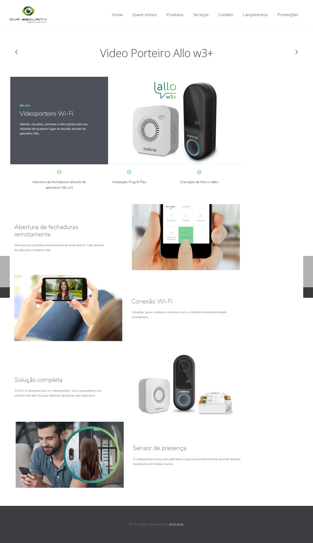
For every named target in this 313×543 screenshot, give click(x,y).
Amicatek (176, 524)
